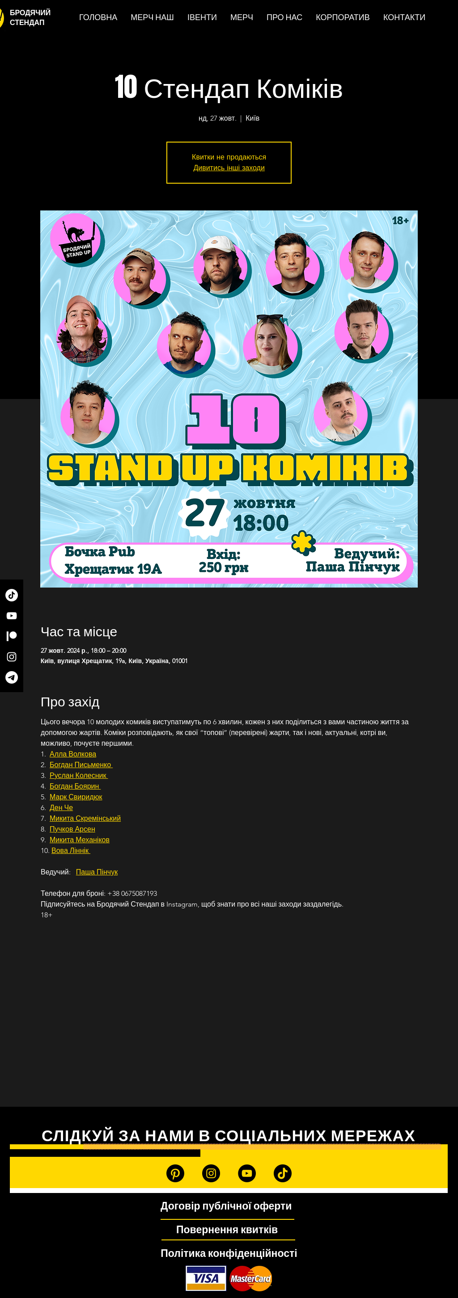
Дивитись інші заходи (228, 168)
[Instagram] (11, 657)
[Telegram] (11, 677)
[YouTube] (11, 615)
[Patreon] (11, 636)
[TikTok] (11, 595)
